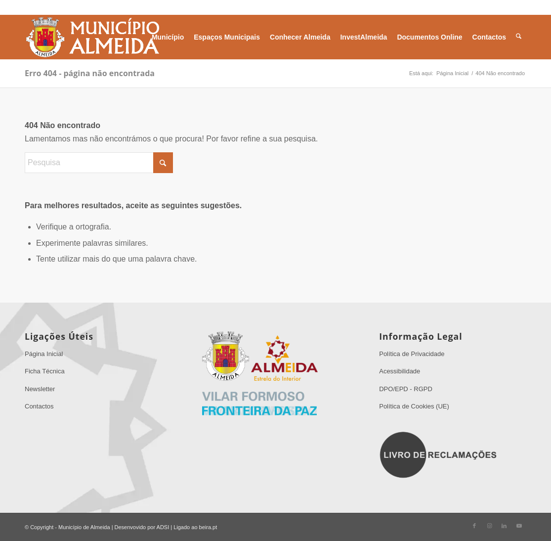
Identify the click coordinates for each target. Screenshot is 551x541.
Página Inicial (44, 354)
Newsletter (40, 389)
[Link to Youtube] (518, 525)
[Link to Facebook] (474, 525)
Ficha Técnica (45, 371)
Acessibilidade (399, 371)
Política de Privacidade (411, 354)
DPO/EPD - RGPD (405, 389)
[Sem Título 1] (92, 37)
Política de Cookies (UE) (414, 406)
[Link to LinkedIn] (504, 525)
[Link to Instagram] (489, 525)
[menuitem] (168, 37)
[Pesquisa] (518, 37)
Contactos (39, 406)
